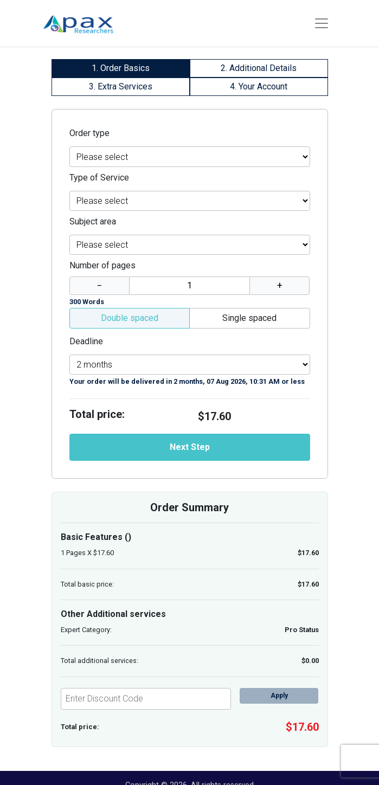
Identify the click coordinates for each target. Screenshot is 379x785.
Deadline (86, 341)
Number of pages (102, 265)
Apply (279, 695)
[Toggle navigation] (321, 23)
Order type (89, 133)
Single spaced (249, 318)
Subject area (92, 221)
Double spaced (129, 318)
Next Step (190, 447)
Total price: (97, 414)
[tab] (120, 68)
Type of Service (99, 177)
